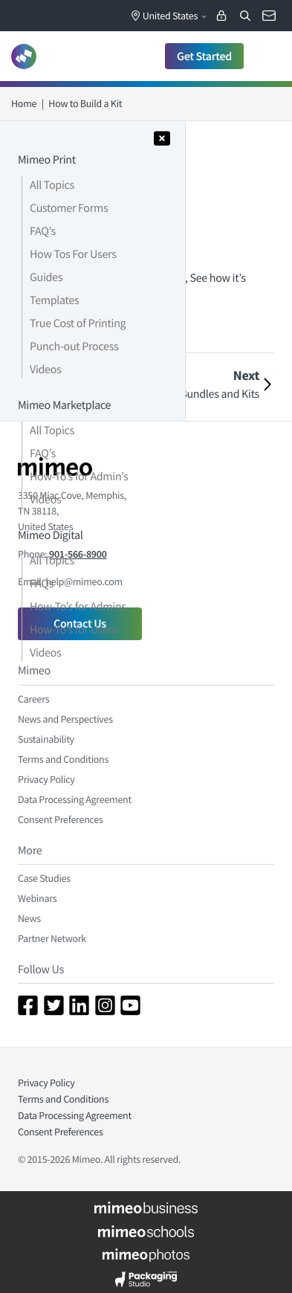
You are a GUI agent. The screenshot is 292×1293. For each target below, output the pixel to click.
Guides (46, 277)
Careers (33, 699)
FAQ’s (43, 231)
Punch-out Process (74, 346)
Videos (45, 369)
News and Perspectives (65, 719)
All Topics (52, 185)
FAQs (41, 583)
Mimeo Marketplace (64, 405)
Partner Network (52, 938)
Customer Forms (69, 208)
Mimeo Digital (50, 535)
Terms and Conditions (63, 759)
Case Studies (44, 878)
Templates (54, 300)
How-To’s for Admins (78, 606)
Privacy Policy (46, 779)
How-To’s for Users (73, 629)
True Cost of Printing (78, 323)
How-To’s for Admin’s (79, 476)
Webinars (37, 898)
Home (23, 103)
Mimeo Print (47, 159)
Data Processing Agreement (75, 799)
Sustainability (46, 739)
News (29, 918)
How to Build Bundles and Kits (188, 394)
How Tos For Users (73, 254)
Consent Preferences (60, 819)
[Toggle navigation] (265, 56)
